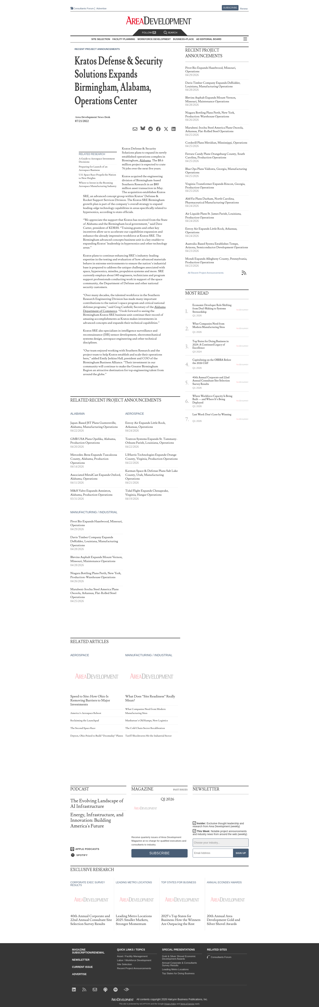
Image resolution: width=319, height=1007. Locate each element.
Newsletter (81, 959)
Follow (149, 33)
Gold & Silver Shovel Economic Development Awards (179, 957)
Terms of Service (187, 1004)
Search (170, 33)
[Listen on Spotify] (98, 855)
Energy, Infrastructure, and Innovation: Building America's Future (96, 820)
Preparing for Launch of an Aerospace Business (93, 168)
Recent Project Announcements (97, 49)
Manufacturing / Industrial (93, 512)
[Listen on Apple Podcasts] (98, 849)
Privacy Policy (170, 1004)
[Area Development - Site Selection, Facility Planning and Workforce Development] (159, 20)
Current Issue (82, 967)
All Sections (245, 39)
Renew (244, 8)
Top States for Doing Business (178, 973)
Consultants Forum (83, 8)
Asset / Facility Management (132, 956)
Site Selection (124, 964)
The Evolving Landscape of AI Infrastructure (96, 803)
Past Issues (180, 789)
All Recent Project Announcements (206, 273)
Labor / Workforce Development (134, 960)
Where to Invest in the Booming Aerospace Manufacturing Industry (97, 184)
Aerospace (134, 413)
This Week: (220, 833)
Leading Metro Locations (175, 969)
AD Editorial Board (208, 39)
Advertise (101, 8)
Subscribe (230, 7)
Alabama (145, 160)
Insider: (218, 825)
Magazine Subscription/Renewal (88, 951)
